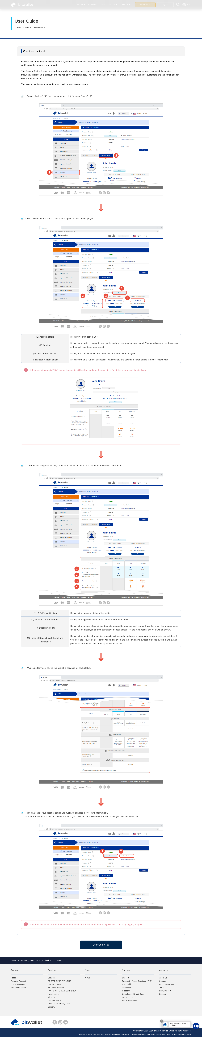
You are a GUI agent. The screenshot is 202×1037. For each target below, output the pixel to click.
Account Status (54, 1000)
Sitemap (162, 994)
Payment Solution (166, 984)
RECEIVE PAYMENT (57, 987)
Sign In (165, 5)
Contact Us (127, 987)
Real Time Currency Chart (59, 1004)
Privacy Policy (165, 991)
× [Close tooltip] (161, 1021)
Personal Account (18, 981)
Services (92, 5)
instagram (60, 1022)
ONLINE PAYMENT (56, 984)
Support (112, 5)
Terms (162, 987)
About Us (124, 5)
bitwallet (22, 4)
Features (79, 5)
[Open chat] (196, 1026)
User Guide (127, 984)
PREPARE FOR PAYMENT (59, 981)
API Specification (129, 1000)
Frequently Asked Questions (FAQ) (137, 981)
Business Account (18, 984)
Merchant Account (18, 987)
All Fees (51, 997)
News (103, 5)
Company (163, 981)
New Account (53, 994)
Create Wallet (145, 5)
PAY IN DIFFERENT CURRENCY (62, 991)
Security (51, 1007)
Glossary (126, 991)
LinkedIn (65, 1022)
